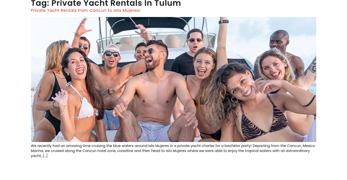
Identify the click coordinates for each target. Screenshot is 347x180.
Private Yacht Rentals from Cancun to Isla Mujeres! (86, 10)
